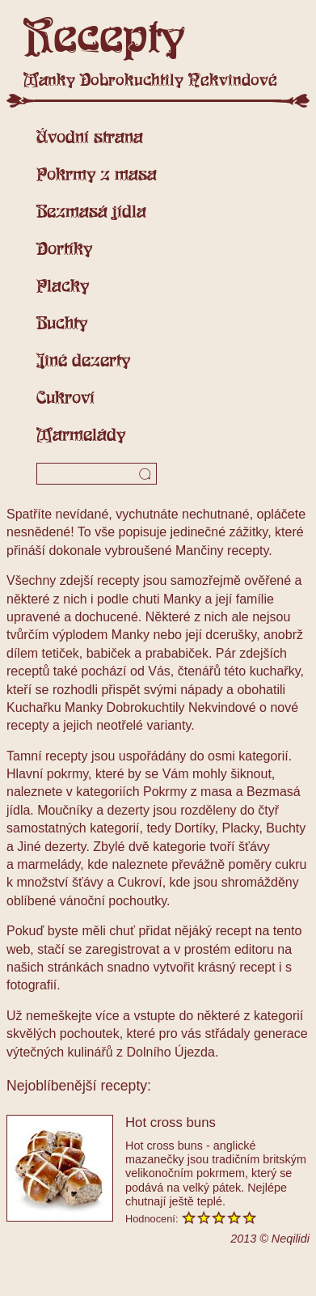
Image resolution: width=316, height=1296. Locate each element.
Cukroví (65, 397)
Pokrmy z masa (96, 174)
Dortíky (64, 248)
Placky (62, 285)
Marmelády (80, 434)
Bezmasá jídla (91, 211)
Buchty (61, 322)
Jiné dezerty (83, 360)
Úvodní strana (89, 136)
